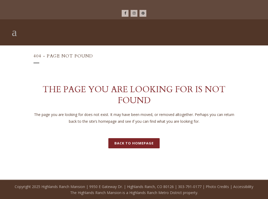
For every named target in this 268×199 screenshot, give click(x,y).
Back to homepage (134, 143)
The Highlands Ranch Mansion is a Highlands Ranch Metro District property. (134, 192)
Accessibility (243, 186)
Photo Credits (217, 186)
